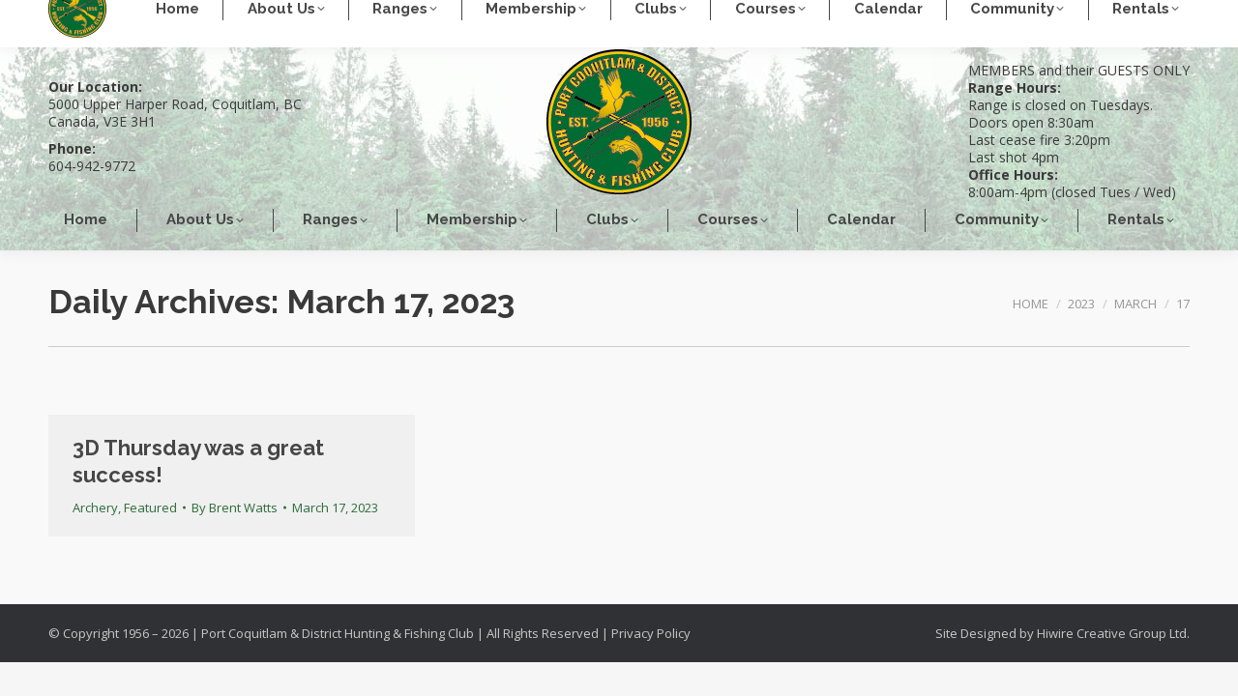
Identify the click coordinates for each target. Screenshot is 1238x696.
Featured (150, 507)
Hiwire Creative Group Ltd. (1113, 633)
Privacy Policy (651, 633)
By (235, 507)
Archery (95, 507)
